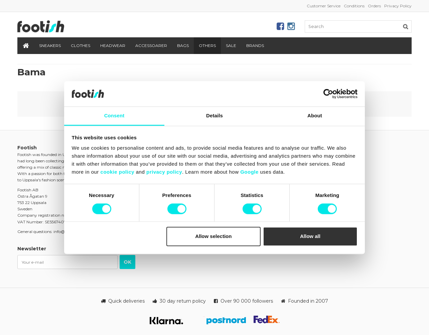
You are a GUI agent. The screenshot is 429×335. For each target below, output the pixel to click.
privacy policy (164, 172)
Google (249, 172)
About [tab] (314, 116)
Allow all (310, 236)
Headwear (112, 45)
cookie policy (118, 172)
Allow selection (213, 236)
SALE (231, 45)
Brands (255, 45)
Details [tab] (214, 116)
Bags (183, 45)
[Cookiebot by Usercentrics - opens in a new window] (328, 94)
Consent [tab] (114, 116)
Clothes (80, 45)
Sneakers (50, 45)
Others (207, 45)
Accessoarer (151, 45)
